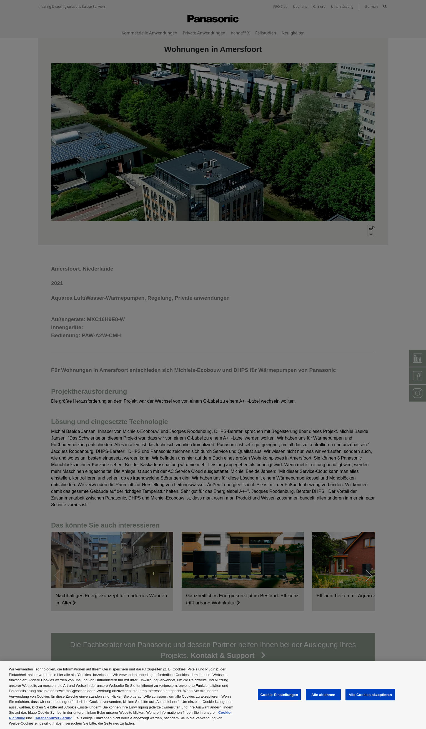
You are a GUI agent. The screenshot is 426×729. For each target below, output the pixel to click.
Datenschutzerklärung (53, 718)
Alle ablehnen (323, 694)
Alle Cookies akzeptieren (370, 694)
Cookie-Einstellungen (279, 694)
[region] (213, 695)
